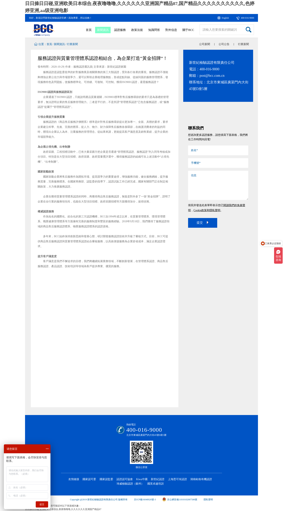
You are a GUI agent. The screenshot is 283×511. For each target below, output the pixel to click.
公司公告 (224, 44)
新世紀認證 (157, 479)
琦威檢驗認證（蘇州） (130, 483)
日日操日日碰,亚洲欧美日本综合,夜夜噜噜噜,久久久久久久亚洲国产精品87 (63, 509)
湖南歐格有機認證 (201, 479)
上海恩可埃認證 (177, 479)
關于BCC (188, 29)
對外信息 (171, 29)
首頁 (89, 29)
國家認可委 (89, 479)
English (225, 18)
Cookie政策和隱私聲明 (207, 210)
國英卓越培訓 (155, 483)
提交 (203, 222)
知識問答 (154, 29)
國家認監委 (106, 479)
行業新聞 (72, 44)
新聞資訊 (103, 29)
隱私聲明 (208, 499)
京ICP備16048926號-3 (145, 499)
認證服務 (120, 29)
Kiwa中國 (142, 479)
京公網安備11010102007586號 (179, 499)
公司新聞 (204, 44)
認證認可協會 (124, 479)
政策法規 (137, 29)
